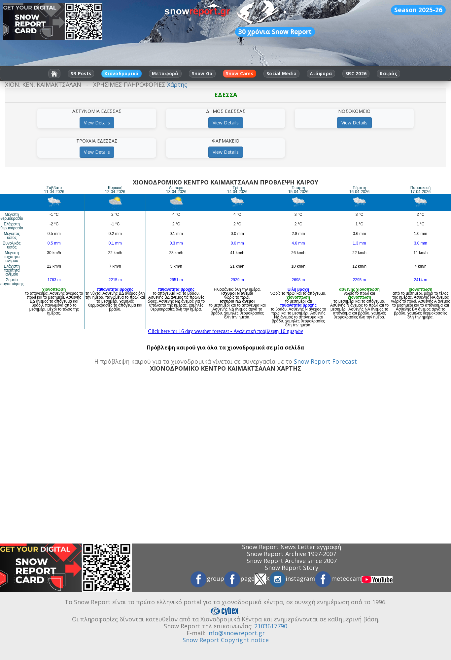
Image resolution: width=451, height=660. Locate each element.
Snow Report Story (291, 568)
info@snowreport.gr (236, 633)
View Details (97, 122)
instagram (292, 578)
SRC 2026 (355, 74)
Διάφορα (321, 74)
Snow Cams (239, 74)
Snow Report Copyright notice (226, 640)
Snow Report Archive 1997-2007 (291, 554)
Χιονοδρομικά (121, 74)
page (239, 578)
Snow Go (202, 74)
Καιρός (388, 74)
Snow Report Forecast (325, 361)
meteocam (338, 578)
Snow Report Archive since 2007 (292, 561)
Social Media (281, 74)
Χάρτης (177, 84)
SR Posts (81, 74)
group (207, 578)
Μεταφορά (165, 74)
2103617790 (270, 626)
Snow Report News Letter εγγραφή (291, 547)
